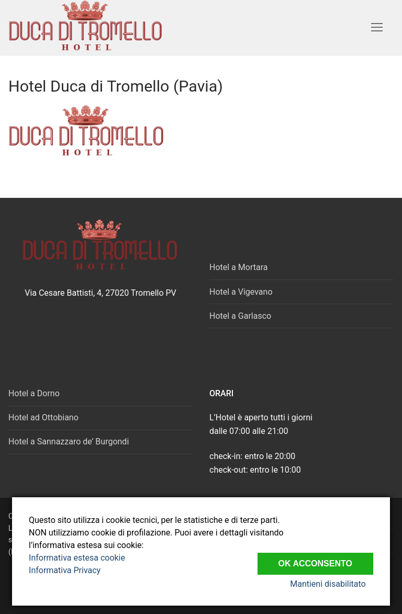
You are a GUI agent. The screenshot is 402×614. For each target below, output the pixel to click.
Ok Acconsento (315, 559)
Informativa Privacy (64, 570)
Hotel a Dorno (34, 393)
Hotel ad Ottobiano (43, 417)
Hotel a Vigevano (241, 292)
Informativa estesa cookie (77, 558)
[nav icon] (377, 28)
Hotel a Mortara (238, 267)
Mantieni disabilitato (335, 584)
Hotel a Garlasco (240, 316)
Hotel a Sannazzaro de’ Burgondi (68, 441)
